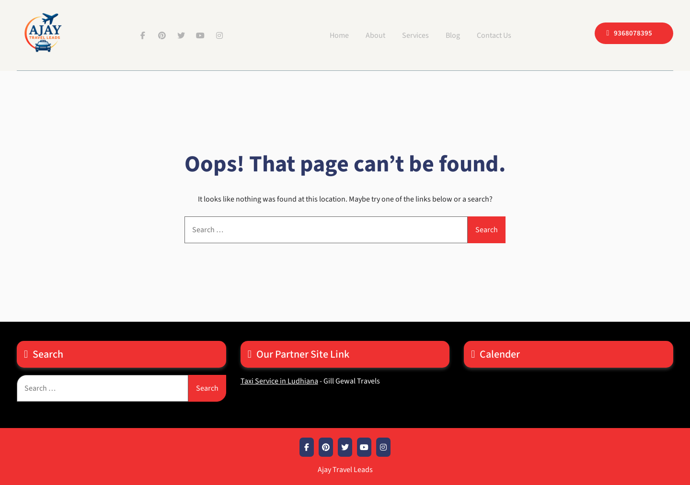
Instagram (219, 35)
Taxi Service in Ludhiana (279, 381)
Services (415, 35)
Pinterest (162, 35)
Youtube (200, 35)
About (375, 35)
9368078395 (633, 33)
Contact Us (494, 35)
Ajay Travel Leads (345, 469)
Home (339, 35)
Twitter (181, 35)
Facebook (143, 35)
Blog (453, 35)
